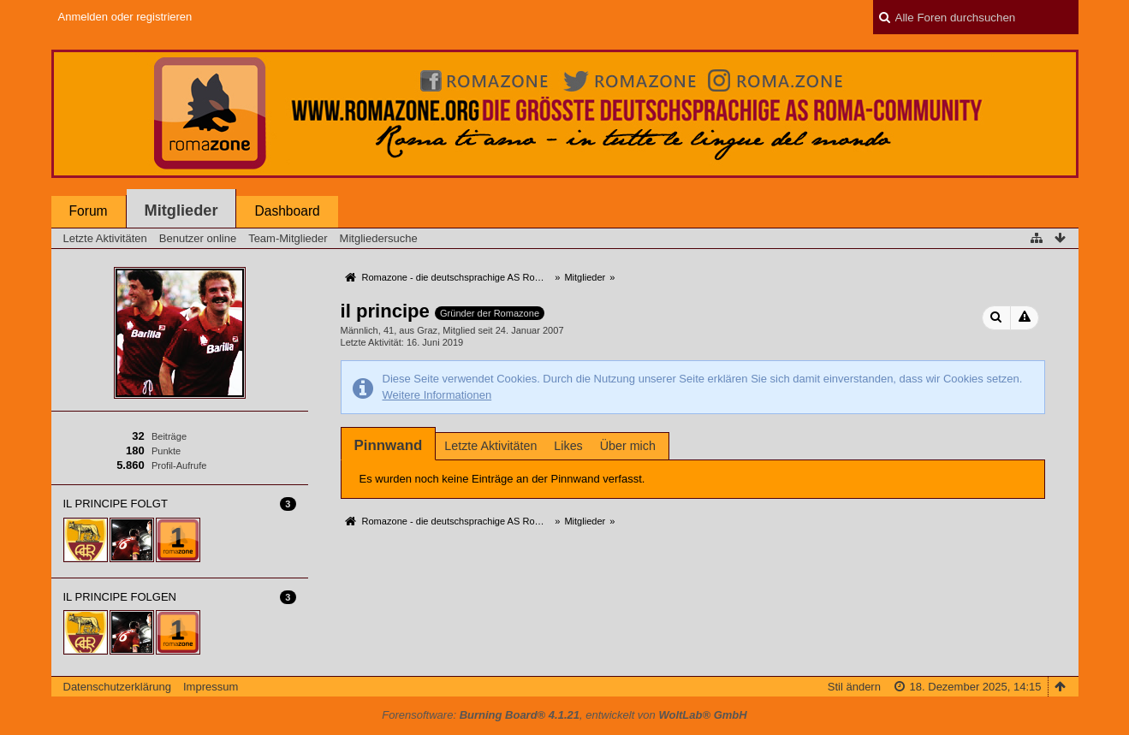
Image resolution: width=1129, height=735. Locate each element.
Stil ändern (854, 686)
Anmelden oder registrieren (125, 16)
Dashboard (286, 211)
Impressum (210, 686)
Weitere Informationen (437, 394)
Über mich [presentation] (628, 446)
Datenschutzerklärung (117, 686)
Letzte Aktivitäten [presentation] (490, 446)
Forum (88, 211)
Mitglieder (181, 210)
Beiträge (169, 436)
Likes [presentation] (568, 446)
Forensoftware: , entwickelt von (564, 714)
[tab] (389, 445)
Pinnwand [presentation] (388, 445)
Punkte (166, 451)
